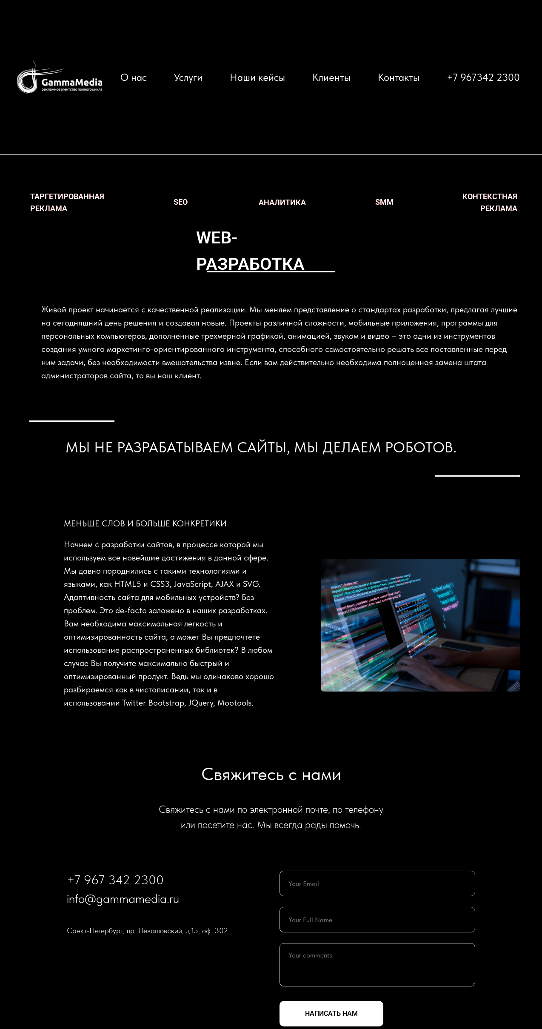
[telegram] (89, 953)
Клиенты (331, 77)
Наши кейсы (257, 77)
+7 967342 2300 (483, 77)
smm (384, 201)
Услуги (188, 77)
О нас (133, 77)
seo (181, 201)
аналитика (282, 202)
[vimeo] (104, 953)
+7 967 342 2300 (115, 879)
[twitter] (73, 953)
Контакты (398, 77)
